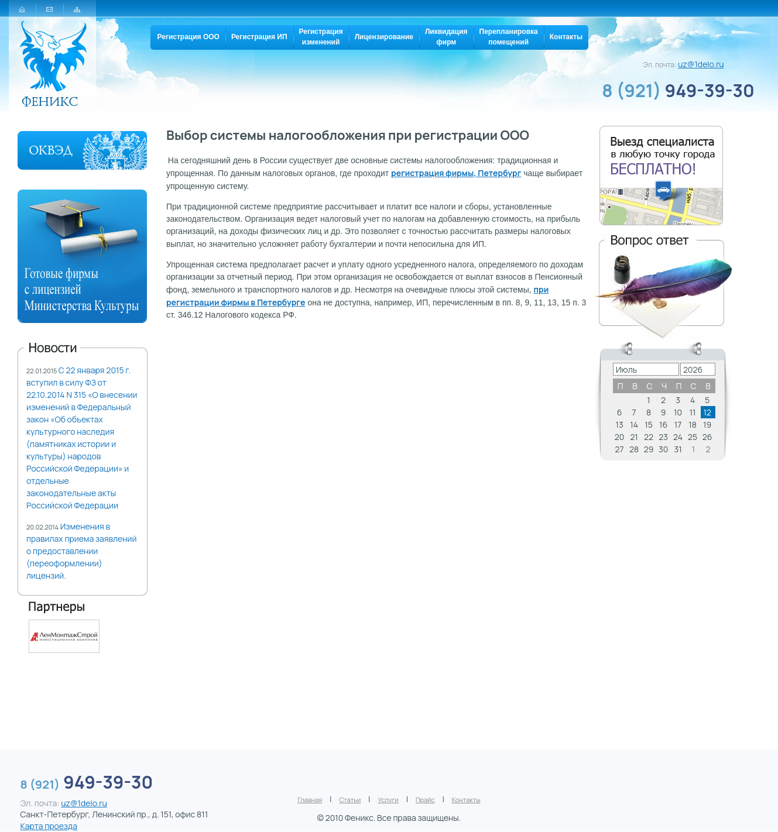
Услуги (388, 799)
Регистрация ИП (259, 37)
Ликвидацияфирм (446, 36)
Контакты (566, 37)
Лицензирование (384, 37)
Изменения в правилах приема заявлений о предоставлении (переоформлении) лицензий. (81, 551)
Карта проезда (48, 825)
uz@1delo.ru (701, 64)
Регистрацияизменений (321, 36)
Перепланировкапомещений (508, 36)
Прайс (425, 799)
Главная (309, 799)
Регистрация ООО (188, 37)
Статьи (350, 799)
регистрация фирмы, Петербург (456, 172)
